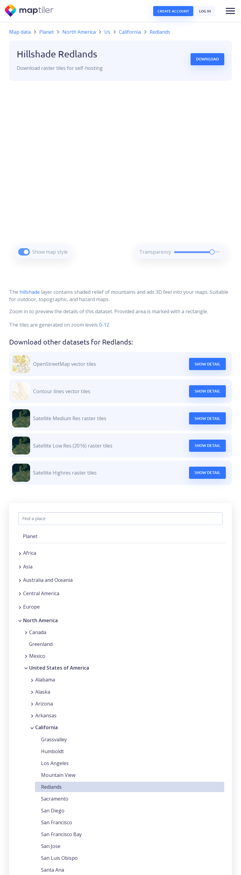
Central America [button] (41, 593)
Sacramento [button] (54, 798)
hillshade (29, 292)
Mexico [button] (37, 656)
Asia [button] (28, 566)
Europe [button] (31, 606)
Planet (46, 32)
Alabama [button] (45, 679)
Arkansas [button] (46, 715)
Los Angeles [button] (55, 763)
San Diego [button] (52, 810)
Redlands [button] (51, 787)
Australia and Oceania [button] (48, 580)
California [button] (46, 727)
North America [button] (40, 620)
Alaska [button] (42, 691)
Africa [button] (29, 553)
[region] (120, 177)
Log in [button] (205, 11)
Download (207, 59)
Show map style (50, 252)
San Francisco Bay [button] (61, 834)
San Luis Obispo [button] (59, 858)
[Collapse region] (20, 620)
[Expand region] (20, 553)
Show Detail (207, 364)
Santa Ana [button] (52, 869)
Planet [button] (30, 536)
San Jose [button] (50, 846)
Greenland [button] (41, 644)
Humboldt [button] (52, 751)
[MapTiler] (30, 11)
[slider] (212, 252)
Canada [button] (37, 632)
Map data (20, 32)
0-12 (103, 324)
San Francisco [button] (56, 822)
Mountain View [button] (58, 775)
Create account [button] (173, 11)
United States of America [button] (59, 667)
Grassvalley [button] (54, 739)
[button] (230, 11)
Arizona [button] (44, 703)
